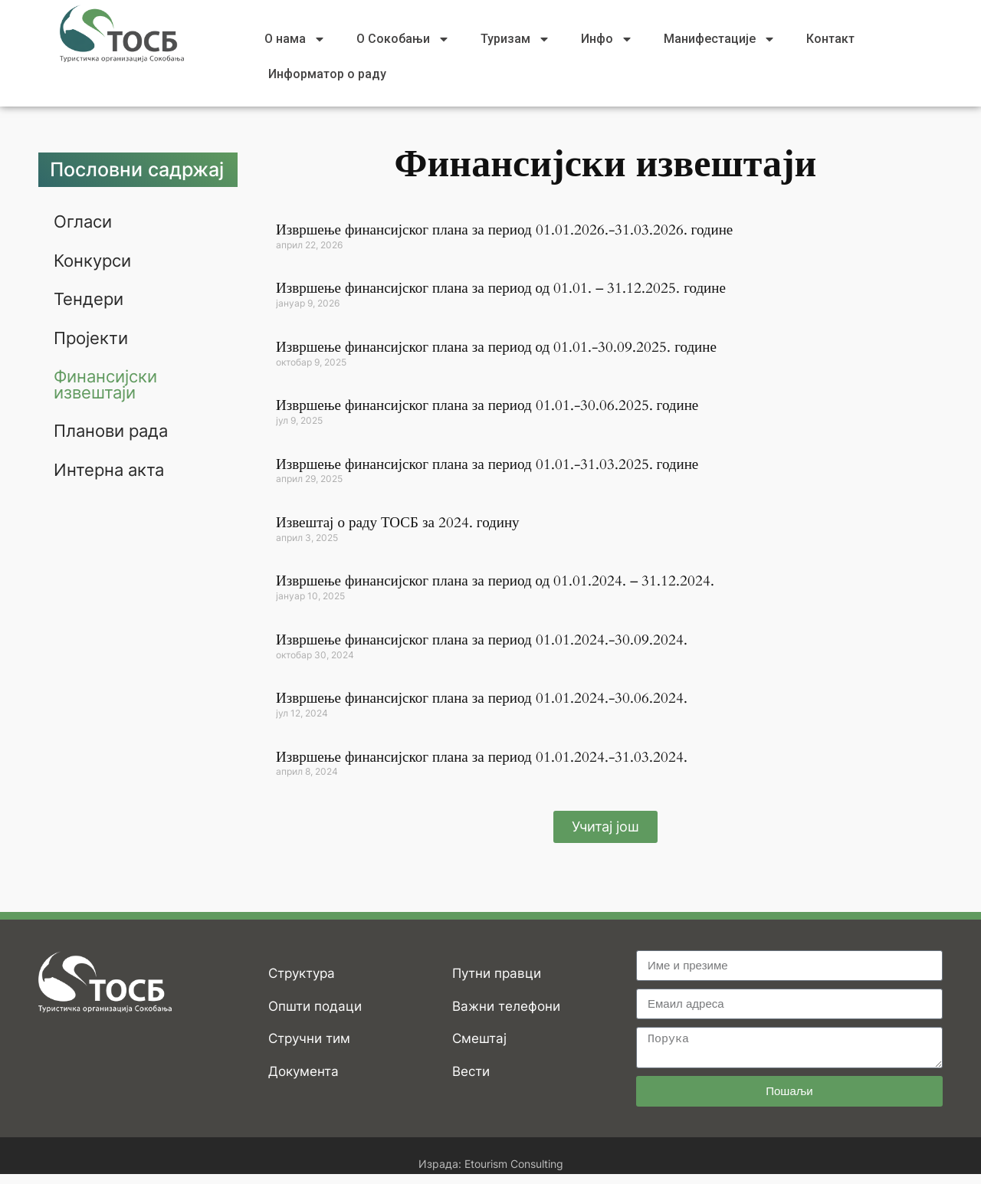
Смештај (479, 1038)
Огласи (83, 221)
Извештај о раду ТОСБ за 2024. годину (398, 523)
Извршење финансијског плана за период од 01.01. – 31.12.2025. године (501, 288)
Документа (303, 1071)
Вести (471, 1071)
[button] (605, 827)
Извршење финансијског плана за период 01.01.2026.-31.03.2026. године (504, 230)
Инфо (607, 39)
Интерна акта (109, 467)
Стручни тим (309, 1038)
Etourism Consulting (513, 1163)
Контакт (830, 38)
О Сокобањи (403, 39)
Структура (301, 973)
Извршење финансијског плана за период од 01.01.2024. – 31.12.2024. (495, 581)
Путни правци (496, 973)
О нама (295, 39)
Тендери (88, 298)
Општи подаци (315, 1006)
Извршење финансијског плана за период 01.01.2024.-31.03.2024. (481, 757)
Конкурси (92, 260)
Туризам (515, 39)
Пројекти (91, 336)
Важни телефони (506, 1006)
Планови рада (111, 428)
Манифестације (720, 39)
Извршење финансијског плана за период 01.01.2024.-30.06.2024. (481, 698)
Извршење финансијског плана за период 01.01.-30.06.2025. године (487, 405)
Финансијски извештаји (105, 382)
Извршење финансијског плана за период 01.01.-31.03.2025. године (487, 464)
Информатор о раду (327, 74)
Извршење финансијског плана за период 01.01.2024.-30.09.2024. (481, 640)
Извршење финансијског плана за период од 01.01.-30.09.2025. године (496, 347)
